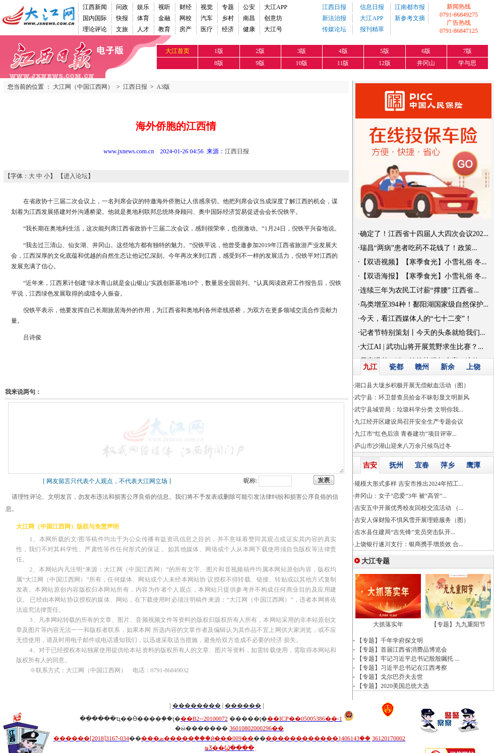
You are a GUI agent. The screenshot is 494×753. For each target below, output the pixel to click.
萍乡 (448, 465)
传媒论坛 (334, 29)
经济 (228, 29)
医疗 (207, 29)
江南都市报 (410, 7)
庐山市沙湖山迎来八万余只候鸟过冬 (402, 445)
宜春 (422, 465)
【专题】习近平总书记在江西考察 (401, 667)
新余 (448, 367)
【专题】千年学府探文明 (389, 640)
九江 (370, 367)
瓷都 (396, 367)
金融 (164, 18)
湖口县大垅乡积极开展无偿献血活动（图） (411, 385)
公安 (249, 7)
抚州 (396, 465)
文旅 (122, 29)
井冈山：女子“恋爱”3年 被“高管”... (400, 495)
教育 (164, 29)
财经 (185, 7)
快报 (122, 18)
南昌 (249, 18)
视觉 (207, 7)
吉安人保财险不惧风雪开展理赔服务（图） (411, 520)
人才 (143, 29)
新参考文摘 (410, 18)
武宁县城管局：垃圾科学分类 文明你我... (408, 409)
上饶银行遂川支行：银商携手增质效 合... (408, 544)
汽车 (207, 18)
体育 (143, 18)
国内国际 (95, 18)
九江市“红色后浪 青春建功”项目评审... (405, 433)
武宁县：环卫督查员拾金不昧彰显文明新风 (411, 397)
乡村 (228, 18)
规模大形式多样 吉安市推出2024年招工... (408, 483)
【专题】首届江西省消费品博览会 (401, 649)
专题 (228, 7)
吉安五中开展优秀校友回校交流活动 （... (408, 507)
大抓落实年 (388, 624)
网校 (185, 18)
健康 (249, 29)
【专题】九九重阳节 (458, 624)
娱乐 (143, 7)
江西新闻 (95, 7)
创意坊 (273, 18)
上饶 (473, 367)
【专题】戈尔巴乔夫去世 (389, 676)
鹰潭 (473, 465)
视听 (164, 7)
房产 (185, 29)
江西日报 (334, 7)
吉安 (370, 465)
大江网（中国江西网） (83, 86)
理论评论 (95, 29)
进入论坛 (76, 176)
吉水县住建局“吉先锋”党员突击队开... (404, 532)
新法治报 (334, 18)
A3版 (163, 86)
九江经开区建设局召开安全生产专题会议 (408, 421)
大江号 (273, 29)
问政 (122, 7)
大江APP (275, 7)
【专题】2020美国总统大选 (392, 685)
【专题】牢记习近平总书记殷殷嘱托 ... (407, 658)
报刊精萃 (372, 29)
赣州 (422, 367)
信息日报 (372, 7)
